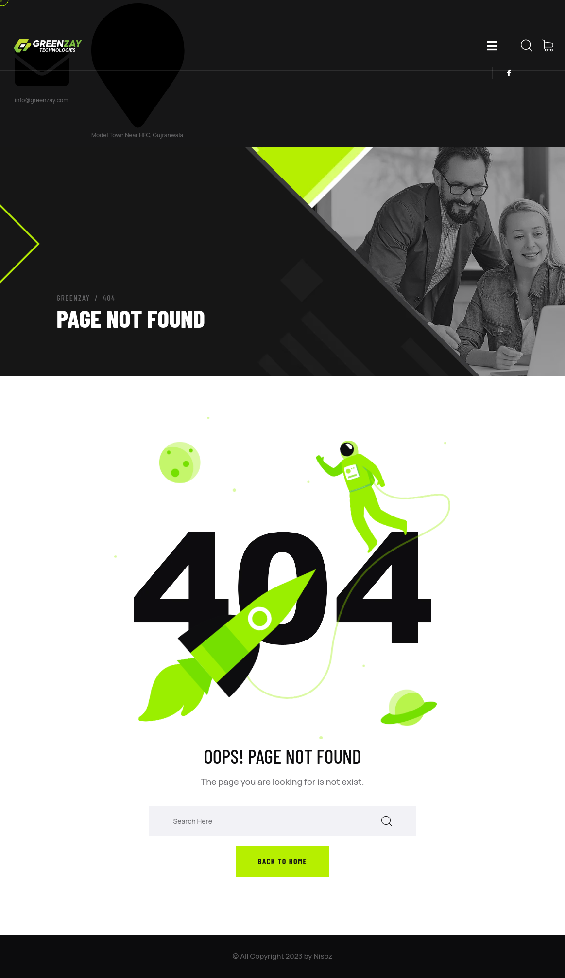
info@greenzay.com (41, 100)
